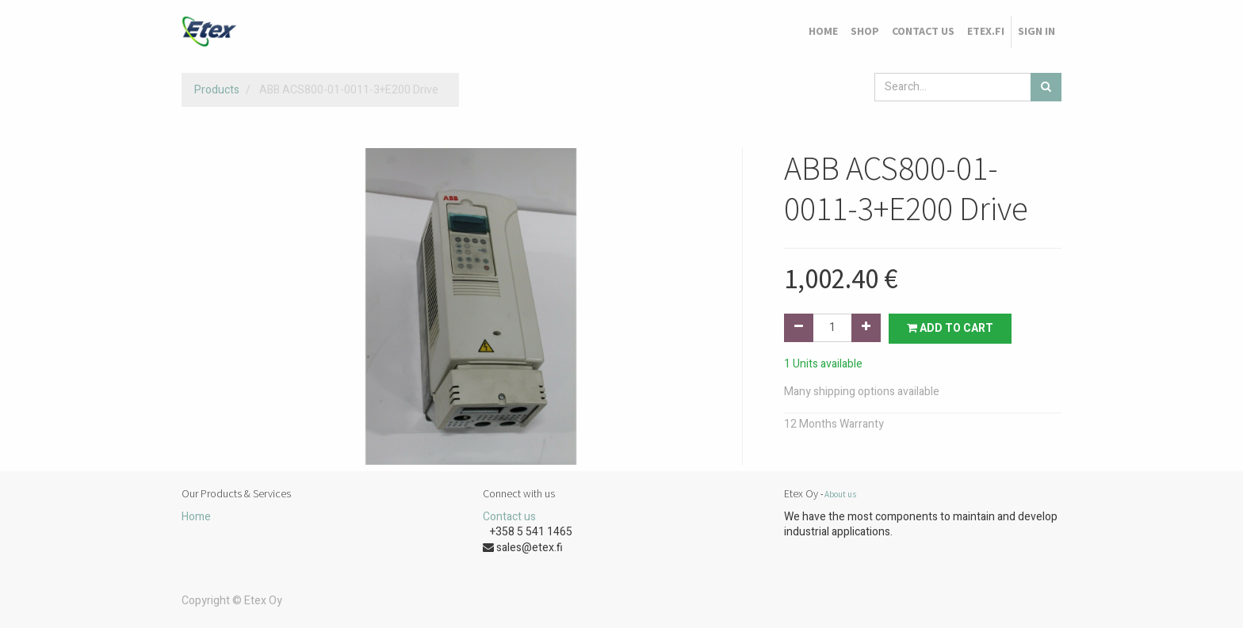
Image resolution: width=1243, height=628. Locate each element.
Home (196, 516)
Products (216, 90)
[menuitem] (823, 32)
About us (840, 494)
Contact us (509, 516)
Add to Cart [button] (950, 328)
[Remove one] (798, 328)
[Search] (1046, 87)
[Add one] (866, 328)
